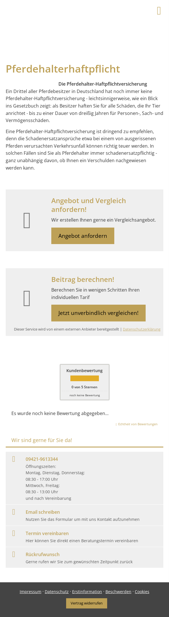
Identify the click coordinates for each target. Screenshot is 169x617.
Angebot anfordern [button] (82, 236)
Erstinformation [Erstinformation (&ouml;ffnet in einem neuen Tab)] (87, 591)
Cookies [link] (142, 591)
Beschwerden (118, 591)
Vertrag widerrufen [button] (87, 603)
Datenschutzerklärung (141, 329)
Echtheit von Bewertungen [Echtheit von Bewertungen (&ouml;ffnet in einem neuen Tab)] (138, 424)
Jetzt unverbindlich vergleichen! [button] (98, 313)
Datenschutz (57, 591)
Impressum (30, 591)
